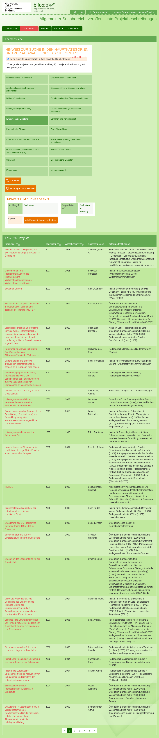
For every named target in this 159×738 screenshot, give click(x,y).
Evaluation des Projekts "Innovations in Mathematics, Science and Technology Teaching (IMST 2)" (22, 306)
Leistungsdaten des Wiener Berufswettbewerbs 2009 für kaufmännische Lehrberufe (18, 402)
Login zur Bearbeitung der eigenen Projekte (133, 12)
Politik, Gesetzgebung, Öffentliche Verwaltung (66, 140)
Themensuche (29, 28)
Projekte (45, 28)
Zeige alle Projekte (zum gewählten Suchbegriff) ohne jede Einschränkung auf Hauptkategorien (46, 66)
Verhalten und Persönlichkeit (63, 119)
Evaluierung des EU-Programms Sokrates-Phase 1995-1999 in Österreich (20, 526)
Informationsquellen (59, 170)
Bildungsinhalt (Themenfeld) (18, 108)
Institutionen (74, 28)
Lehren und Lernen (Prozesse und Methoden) (66, 109)
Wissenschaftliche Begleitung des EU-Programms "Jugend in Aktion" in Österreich (22, 252)
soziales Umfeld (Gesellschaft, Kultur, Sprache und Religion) (22, 151)
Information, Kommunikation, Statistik (22, 139)
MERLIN (9, 487)
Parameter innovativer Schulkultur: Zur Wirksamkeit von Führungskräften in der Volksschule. (22, 352)
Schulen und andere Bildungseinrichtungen (70, 98)
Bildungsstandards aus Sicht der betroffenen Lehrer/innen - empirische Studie (20, 511)
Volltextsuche (11, 28)
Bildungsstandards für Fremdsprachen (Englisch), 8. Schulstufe (19, 688)
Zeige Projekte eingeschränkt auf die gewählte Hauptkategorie (38, 59)
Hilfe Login (78, 12)
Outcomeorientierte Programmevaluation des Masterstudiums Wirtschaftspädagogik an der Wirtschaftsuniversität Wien (18, 276)
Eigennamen (12, 170)
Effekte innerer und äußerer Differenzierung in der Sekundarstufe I (22, 537)
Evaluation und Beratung (17, 119)
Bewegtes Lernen (13, 288)
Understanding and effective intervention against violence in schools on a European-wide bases (22, 364)
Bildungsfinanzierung (15, 98)
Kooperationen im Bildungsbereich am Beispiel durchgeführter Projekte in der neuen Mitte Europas (22, 450)
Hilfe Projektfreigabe (97, 12)
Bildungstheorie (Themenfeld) (19, 78)
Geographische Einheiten (62, 160)
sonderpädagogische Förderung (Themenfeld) (20, 89)
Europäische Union (59, 129)
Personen (59, 28)
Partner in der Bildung (15, 129)
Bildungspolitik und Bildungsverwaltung (68, 88)
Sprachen (10, 160)
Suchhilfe (80, 57)
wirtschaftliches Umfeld (61, 149)
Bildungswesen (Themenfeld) (63, 78)
